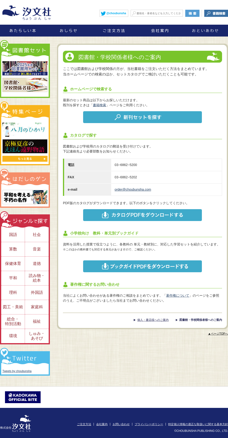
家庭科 (37, 307)
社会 (37, 234)
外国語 (37, 292)
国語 (13, 234)
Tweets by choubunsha (17, 371)
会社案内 (102, 424)
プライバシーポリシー (149, 424)
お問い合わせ (121, 424)
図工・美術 (13, 307)
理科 (13, 292)
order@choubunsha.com (133, 189)
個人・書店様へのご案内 (153, 320)
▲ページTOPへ (218, 333)
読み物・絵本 (37, 278)
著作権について (177, 295)
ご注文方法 (84, 424)
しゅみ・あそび (37, 336)
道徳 (37, 263)
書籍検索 (99, 105)
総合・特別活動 (13, 321)
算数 (13, 249)
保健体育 (13, 263)
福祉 (37, 321)
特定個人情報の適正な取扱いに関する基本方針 (198, 424)
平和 (13, 278)
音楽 (37, 249)
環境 (13, 336)
